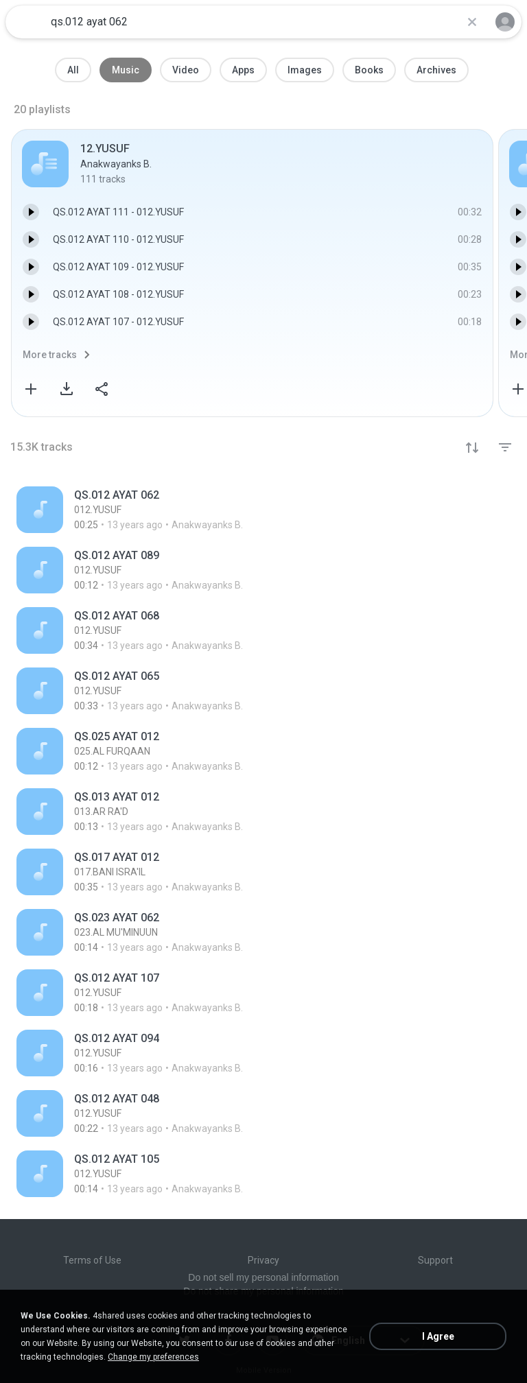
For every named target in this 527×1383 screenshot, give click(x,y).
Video (185, 69)
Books (369, 69)
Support (435, 1260)
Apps (243, 69)
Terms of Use (92, 1260)
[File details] (172, 509)
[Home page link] (26, 22)
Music (125, 69)
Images (305, 69)
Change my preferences (153, 1357)
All (73, 69)
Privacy (263, 1260)
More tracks (50, 354)
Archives (436, 69)
